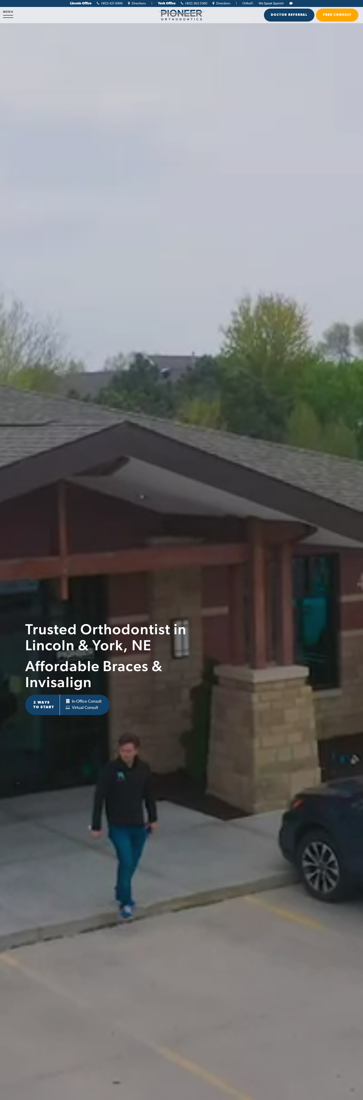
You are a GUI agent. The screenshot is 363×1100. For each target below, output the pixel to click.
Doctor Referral (289, 15)
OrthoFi (247, 3)
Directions (137, 3)
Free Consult (337, 15)
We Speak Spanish (271, 3)
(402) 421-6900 (110, 3)
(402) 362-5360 (194, 3)
